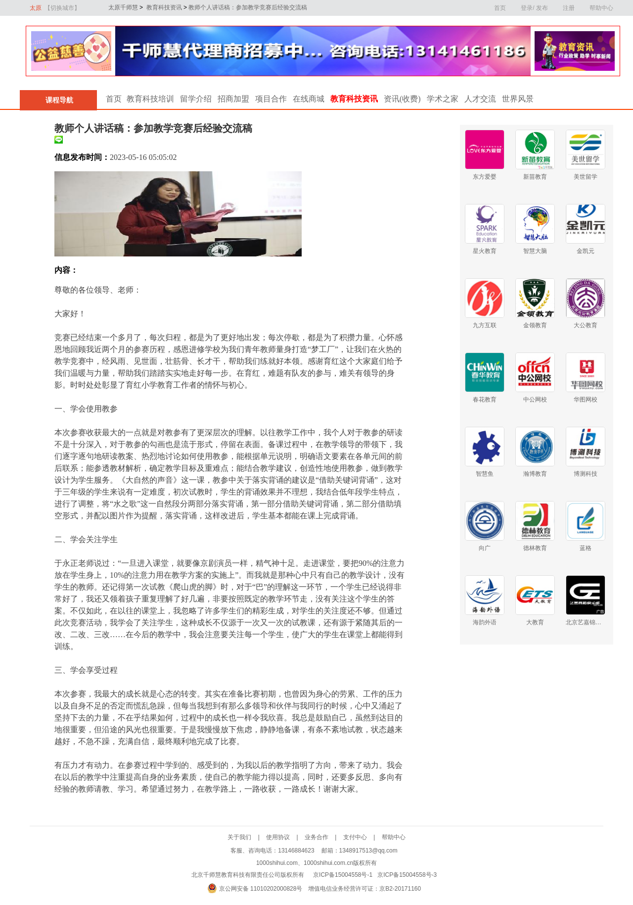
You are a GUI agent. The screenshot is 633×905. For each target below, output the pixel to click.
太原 (55, 7)
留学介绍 (196, 99)
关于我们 (246, 837)
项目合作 (271, 99)
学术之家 (442, 99)
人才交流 (480, 99)
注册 (569, 7)
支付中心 (362, 837)
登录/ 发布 (534, 7)
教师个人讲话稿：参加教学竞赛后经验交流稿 (247, 7)
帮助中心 (601, 7)
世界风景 (518, 99)
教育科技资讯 (162, 7)
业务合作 (324, 837)
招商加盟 (233, 99)
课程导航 (58, 100)
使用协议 (285, 837)
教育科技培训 (150, 99)
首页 (500, 7)
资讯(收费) (402, 99)
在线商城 (308, 99)
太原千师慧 (119, 7)
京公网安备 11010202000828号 (261, 888)
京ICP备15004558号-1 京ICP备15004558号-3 (375, 874)
